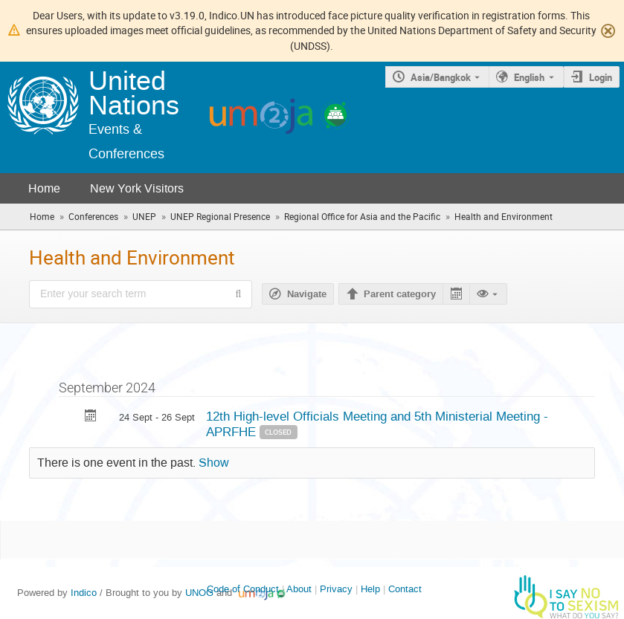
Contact (405, 589)
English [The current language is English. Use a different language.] (529, 77)
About (299, 589)
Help (370, 589)
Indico (84, 592)
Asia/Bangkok (441, 77)
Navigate (307, 294)
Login (600, 77)
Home (44, 188)
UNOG (199, 592)
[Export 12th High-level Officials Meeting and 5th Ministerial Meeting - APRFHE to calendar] (91, 417)
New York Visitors (137, 188)
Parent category (400, 294)
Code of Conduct (243, 589)
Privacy (336, 589)
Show (214, 463)
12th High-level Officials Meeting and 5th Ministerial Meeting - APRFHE (377, 424)
